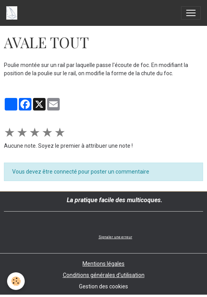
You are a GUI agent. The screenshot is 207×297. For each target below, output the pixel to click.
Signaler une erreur (115, 237)
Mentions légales (103, 264)
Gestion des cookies (103, 286)
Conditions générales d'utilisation (104, 275)
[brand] (13, 13)
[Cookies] (16, 281)
